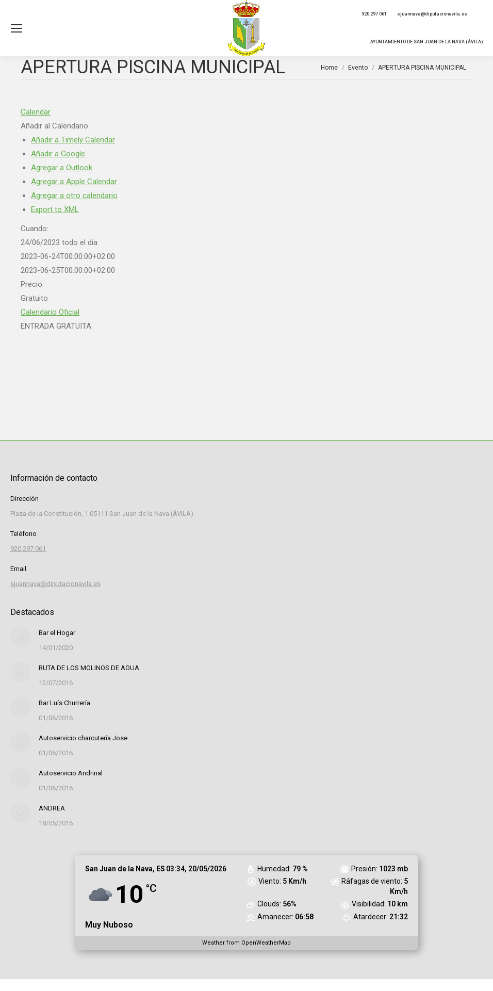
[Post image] (20, 637)
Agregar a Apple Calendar (74, 181)
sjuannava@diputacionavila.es (432, 14)
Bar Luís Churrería (64, 703)
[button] (54, 126)
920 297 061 (374, 14)
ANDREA (52, 808)
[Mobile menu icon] (16, 28)
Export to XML (55, 209)
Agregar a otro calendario (74, 195)
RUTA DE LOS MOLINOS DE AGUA (89, 668)
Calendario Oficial (50, 312)
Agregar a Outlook (61, 167)
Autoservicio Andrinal (71, 773)
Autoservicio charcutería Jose (83, 738)
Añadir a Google (58, 153)
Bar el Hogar (57, 633)
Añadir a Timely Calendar (73, 139)
